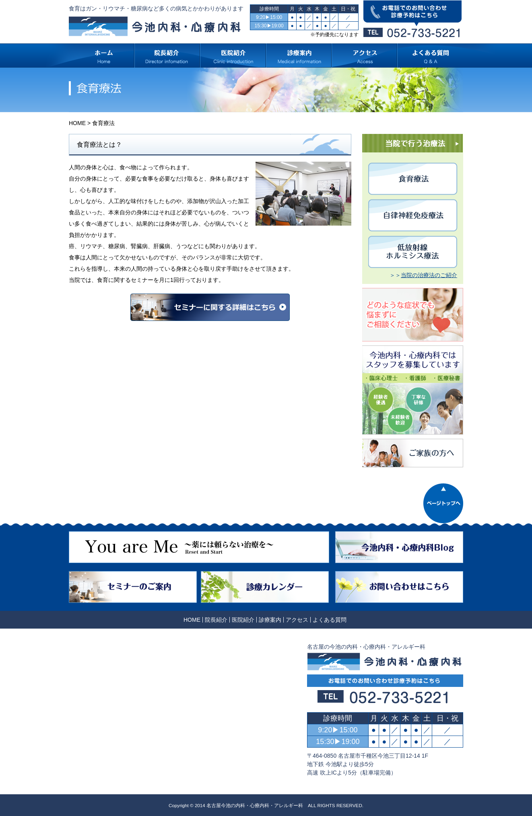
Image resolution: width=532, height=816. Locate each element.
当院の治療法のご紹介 (429, 275)
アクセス (297, 620)
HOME (77, 123)
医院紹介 (243, 620)
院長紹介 (216, 620)
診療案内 (270, 620)
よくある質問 (329, 620)
